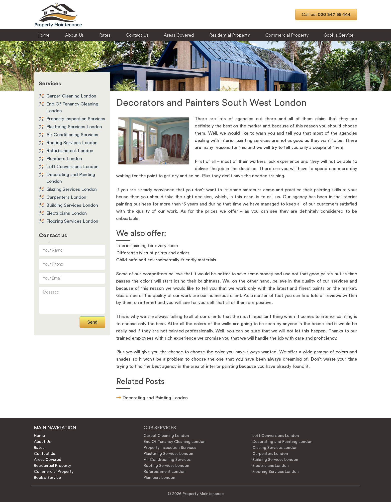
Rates (104, 35)
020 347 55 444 (326, 14)
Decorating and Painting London (155, 398)
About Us (74, 35)
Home (43, 35)
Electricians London (66, 213)
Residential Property (229, 35)
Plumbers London (64, 158)
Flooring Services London (72, 221)
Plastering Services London (74, 126)
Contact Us (137, 35)
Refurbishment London (69, 150)
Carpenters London (66, 197)
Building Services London (72, 205)
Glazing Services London (71, 189)
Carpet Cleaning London (71, 96)
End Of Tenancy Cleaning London (174, 442)
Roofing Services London (72, 142)
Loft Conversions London (72, 166)
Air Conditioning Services (72, 134)
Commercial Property (287, 35)
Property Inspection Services (75, 118)
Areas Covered (179, 35)
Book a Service (339, 35)
